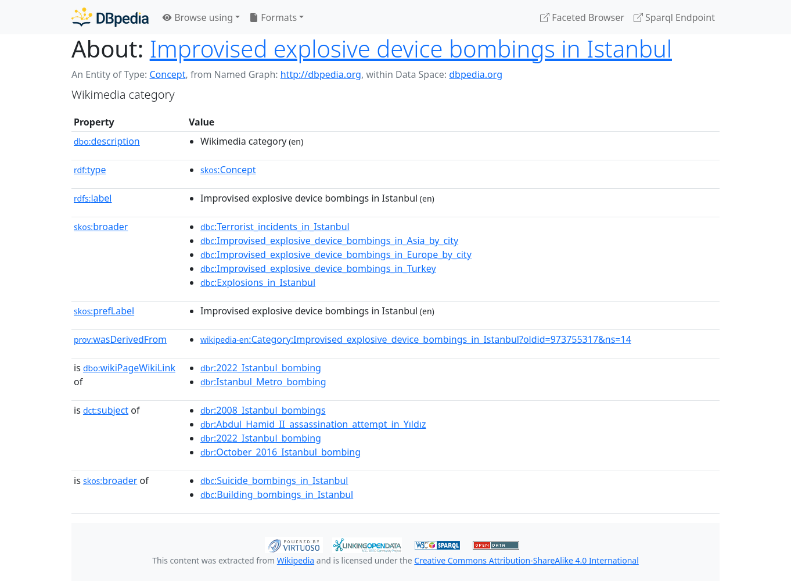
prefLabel (104, 310)
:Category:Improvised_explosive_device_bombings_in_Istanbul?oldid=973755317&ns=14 (415, 339)
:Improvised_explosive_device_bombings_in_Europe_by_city (336, 254)
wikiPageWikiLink (129, 367)
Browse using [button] (198, 17)
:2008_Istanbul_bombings (263, 410)
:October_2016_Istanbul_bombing (280, 452)
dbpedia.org (475, 74)
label (93, 198)
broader (101, 226)
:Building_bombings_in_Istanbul (276, 494)
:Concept (228, 169)
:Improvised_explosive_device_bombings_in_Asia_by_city (329, 240)
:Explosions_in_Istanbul (257, 282)
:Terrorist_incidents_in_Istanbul (275, 226)
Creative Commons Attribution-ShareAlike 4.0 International (526, 560)
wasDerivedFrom (120, 339)
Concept (167, 74)
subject (105, 410)
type (90, 169)
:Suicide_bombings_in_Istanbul (274, 480)
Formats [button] (273, 17)
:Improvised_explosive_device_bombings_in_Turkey (318, 268)
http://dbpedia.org (321, 74)
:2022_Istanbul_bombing (260, 367)
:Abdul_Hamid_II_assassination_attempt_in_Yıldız (313, 424)
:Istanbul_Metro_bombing (263, 381)
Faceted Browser (582, 17)
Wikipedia (295, 560)
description (107, 141)
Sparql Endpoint (674, 17)
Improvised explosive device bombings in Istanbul (411, 48)
